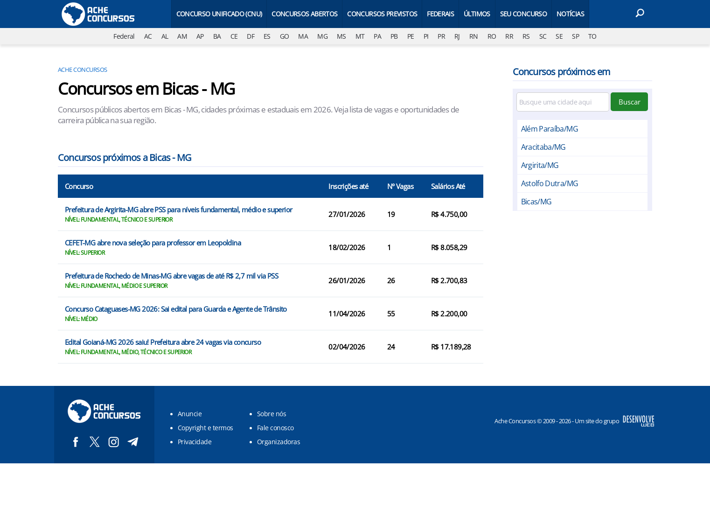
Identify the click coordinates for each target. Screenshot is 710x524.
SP (575, 36)
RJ (457, 36)
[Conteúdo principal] (355, 231)
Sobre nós (271, 413)
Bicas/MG (536, 201)
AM (182, 36)
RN (473, 36)
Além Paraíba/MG (549, 129)
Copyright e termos (205, 427)
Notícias (570, 13)
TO (592, 36)
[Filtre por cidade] (563, 102)
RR (509, 36)
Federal (124, 36)
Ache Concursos (82, 69)
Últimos (477, 13)
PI (426, 36)
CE (234, 36)
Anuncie (190, 413)
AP (200, 36)
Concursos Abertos (304, 13)
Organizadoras (278, 441)
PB (394, 36)
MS (341, 36)
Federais (440, 13)
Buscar (629, 101)
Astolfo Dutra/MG (549, 183)
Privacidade (194, 441)
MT (360, 36)
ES (267, 36)
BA (217, 36)
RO (491, 36)
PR (441, 36)
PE (410, 36)
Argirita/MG (540, 165)
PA (377, 36)
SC (543, 36)
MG (322, 36)
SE (559, 36)
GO (284, 36)
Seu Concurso (523, 13)
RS (526, 36)
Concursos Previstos (382, 13)
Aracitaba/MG (543, 147)
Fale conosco (275, 427)
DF (250, 36)
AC (148, 36)
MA (303, 36)
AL (164, 36)
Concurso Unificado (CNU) (219, 13)
